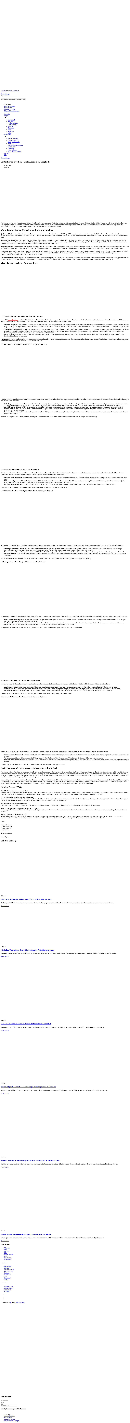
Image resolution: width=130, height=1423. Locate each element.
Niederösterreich (13, 123)
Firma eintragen (5, 94)
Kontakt (6, 1251)
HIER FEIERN (8, 1288)
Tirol (9, 129)
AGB (5, 1256)
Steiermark (11, 128)
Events (6, 153)
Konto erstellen (14, 90)
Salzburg (10, 126)
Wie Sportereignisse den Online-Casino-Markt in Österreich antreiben (26, 899)
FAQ (5, 1253)
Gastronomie (11, 147)
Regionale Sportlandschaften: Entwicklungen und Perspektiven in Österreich (28, 1087)
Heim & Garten (12, 150)
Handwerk (11, 148)
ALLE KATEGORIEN (14, 151)
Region (6, 115)
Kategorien (7, 134)
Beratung (10, 143)
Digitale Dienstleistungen (15, 145)
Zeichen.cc (7, 1289)
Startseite (7, 114)
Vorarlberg (11, 131)
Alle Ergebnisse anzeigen (8, 99)
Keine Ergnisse (21, 99)
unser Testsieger (13, 320)
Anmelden (4, 90)
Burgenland (11, 120)
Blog (5, 155)
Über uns (7, 1248)
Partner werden (8, 1254)
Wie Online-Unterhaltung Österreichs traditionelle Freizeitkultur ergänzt (27, 950)
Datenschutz (7, 1258)
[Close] (2, 1404)
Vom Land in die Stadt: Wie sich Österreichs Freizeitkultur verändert (26, 1024)
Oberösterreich (12, 124)
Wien (9, 133)
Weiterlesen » (5, 906)
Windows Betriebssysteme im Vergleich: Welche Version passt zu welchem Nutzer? (30, 1160)
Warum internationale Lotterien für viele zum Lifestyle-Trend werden (26, 1234)
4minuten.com (8, 1286)
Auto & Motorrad (13, 138)
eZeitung (6, 1291)
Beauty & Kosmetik (14, 142)
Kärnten (10, 121)
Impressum (7, 1259)
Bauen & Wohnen (13, 140)
